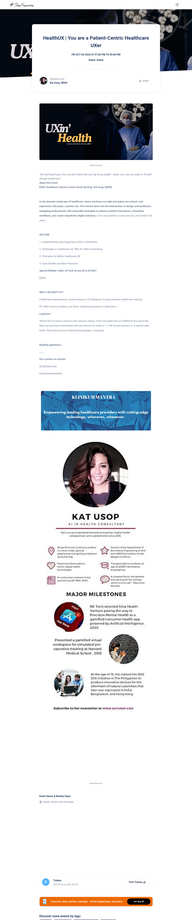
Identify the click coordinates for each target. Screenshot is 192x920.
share (144, 80)
